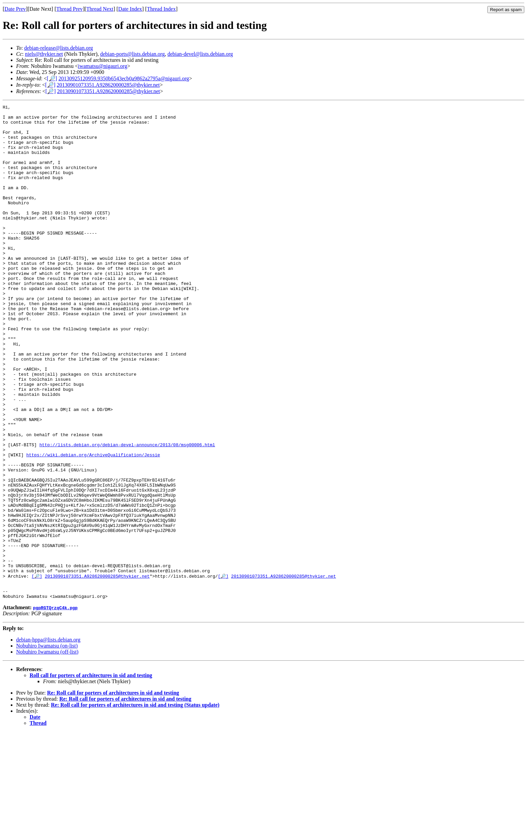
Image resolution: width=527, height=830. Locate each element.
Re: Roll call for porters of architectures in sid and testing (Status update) (135, 803)
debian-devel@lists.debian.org (200, 54)
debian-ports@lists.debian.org (132, 54)
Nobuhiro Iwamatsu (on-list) (47, 744)
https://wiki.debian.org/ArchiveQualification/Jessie (93, 525)
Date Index (130, 9)
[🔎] (52, 78)
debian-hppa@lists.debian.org (48, 738)
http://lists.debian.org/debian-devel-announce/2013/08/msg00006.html (127, 513)
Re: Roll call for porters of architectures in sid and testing (113, 791)
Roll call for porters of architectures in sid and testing (91, 774)
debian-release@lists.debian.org (58, 48)
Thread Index (161, 9)
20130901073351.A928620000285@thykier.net (108, 85)
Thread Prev (69, 9)
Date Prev (15, 9)
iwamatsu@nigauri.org (102, 66)
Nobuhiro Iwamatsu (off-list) (47, 750)
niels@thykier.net (44, 54)
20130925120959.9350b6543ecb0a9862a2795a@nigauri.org (123, 78)
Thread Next (99, 9)
